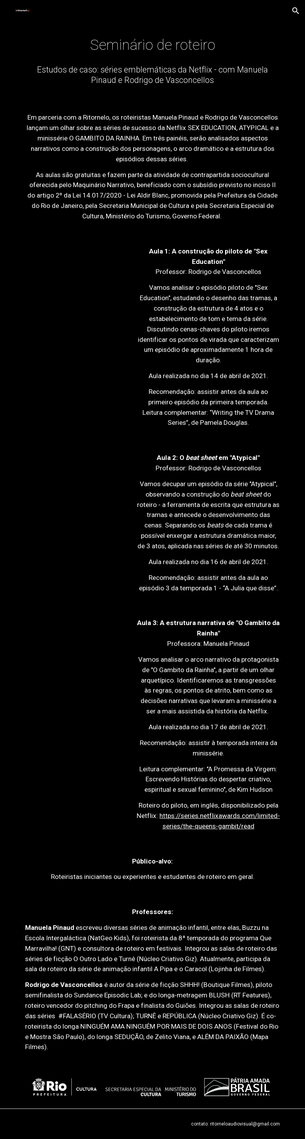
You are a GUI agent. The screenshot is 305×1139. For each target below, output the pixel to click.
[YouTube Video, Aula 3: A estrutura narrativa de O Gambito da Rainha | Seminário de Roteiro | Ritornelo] (74, 650)
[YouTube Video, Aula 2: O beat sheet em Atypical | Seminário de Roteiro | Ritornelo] (74, 481)
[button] (295, 11)
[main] (152, 45)
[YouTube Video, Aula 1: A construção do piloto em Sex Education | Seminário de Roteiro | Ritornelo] (74, 277)
